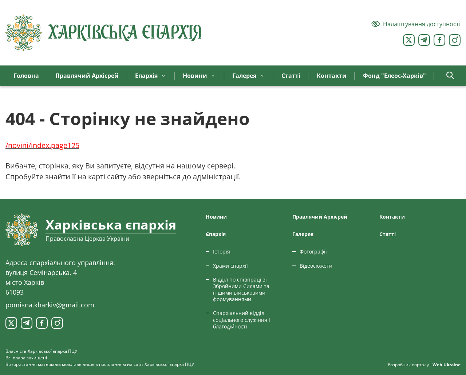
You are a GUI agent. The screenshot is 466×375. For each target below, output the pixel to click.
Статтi (387, 234)
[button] (450, 75)
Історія (221, 251)
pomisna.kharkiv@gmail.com (49, 304)
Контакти (392, 216)
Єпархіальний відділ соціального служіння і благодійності (241, 320)
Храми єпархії (230, 265)
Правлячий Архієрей (319, 216)
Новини (216, 216)
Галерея (302, 234)
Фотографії (313, 251)
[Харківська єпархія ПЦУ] (103, 33)
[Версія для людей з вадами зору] (416, 24)
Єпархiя (216, 234)
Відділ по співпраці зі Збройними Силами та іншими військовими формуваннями (241, 289)
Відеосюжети (316, 265)
